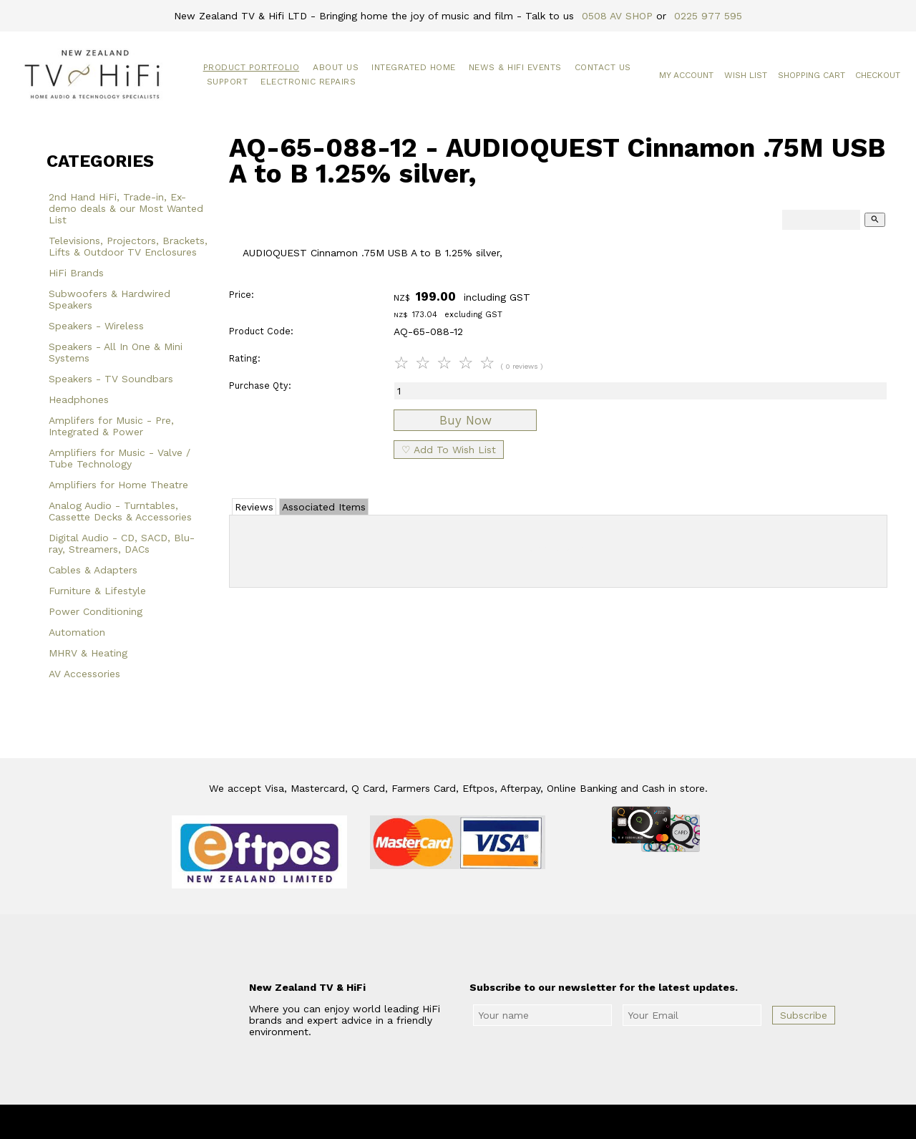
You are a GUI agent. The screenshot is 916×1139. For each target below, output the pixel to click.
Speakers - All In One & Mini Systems (115, 352)
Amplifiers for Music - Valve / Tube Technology (119, 458)
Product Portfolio (251, 67)
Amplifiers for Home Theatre (118, 484)
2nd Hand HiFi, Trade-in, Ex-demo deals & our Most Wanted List (126, 208)
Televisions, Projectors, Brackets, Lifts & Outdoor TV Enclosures (128, 246)
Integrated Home (413, 67)
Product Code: (261, 331)
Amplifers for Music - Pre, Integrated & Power (111, 426)
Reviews (254, 507)
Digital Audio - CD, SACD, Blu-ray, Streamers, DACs (122, 543)
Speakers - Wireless (96, 325)
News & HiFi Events (515, 67)
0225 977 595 (708, 15)
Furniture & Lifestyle (97, 590)
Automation (77, 632)
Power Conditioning (95, 611)
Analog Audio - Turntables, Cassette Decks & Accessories (120, 511)
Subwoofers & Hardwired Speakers (109, 299)
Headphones (79, 399)
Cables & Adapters (93, 570)
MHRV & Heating (88, 653)
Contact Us (603, 67)
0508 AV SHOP (617, 15)
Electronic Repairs (308, 82)
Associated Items (324, 507)
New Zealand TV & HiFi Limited (496, 1122)
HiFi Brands (76, 272)
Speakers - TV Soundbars (111, 378)
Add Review (558, 548)
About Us (336, 67)
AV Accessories (84, 673)
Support (227, 82)
